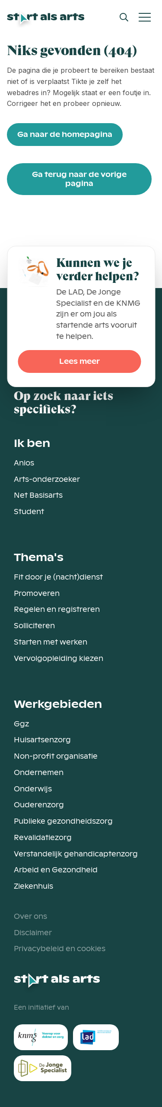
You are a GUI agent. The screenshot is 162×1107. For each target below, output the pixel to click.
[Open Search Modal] (124, 17)
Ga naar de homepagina (64, 134)
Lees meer (79, 361)
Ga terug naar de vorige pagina (79, 179)
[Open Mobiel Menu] (144, 17)
